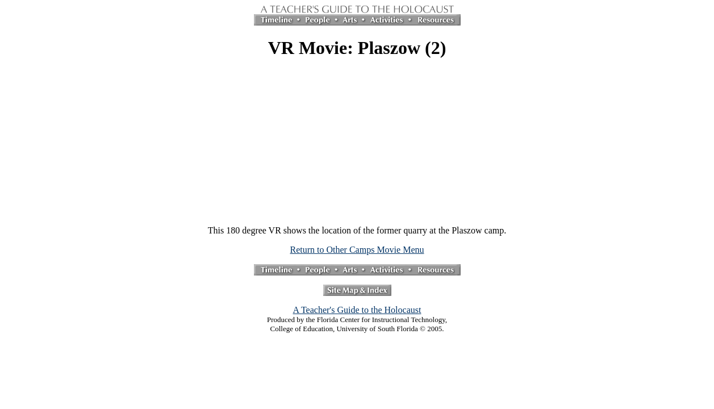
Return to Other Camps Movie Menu (357, 249)
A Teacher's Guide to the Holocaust (357, 310)
